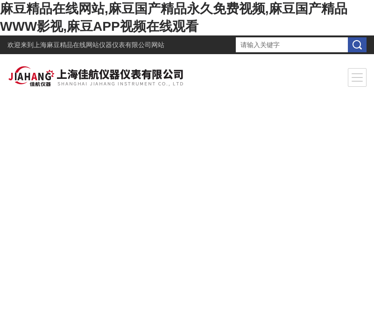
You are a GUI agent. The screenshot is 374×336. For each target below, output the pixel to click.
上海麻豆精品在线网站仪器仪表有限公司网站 (99, 45)
